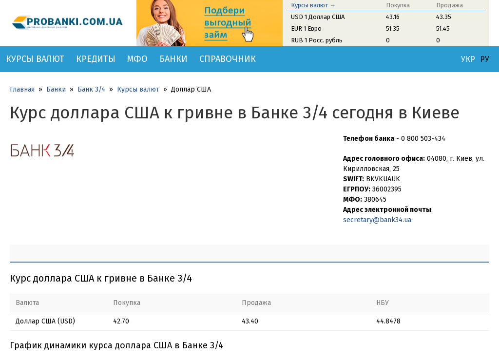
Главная (22, 89)
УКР (468, 59)
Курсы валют (35, 59)
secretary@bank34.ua (377, 220)
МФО (137, 59)
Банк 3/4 (91, 89)
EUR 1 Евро (306, 28)
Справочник (227, 59)
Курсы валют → (313, 5)
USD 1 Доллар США (318, 16)
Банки (173, 59)
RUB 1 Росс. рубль (317, 40)
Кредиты (95, 59)
